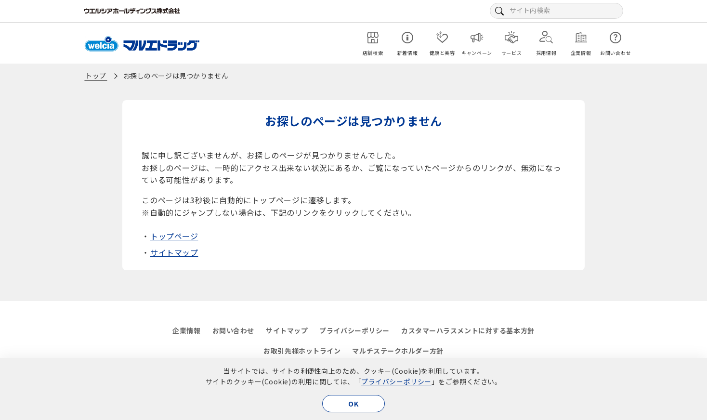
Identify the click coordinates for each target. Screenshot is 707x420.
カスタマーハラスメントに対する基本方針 (468, 330)
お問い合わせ (233, 330)
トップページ (174, 236)
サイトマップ (174, 252)
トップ (95, 75)
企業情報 (186, 330)
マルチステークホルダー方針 (397, 350)
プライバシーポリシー (396, 381)
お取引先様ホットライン (301, 350)
